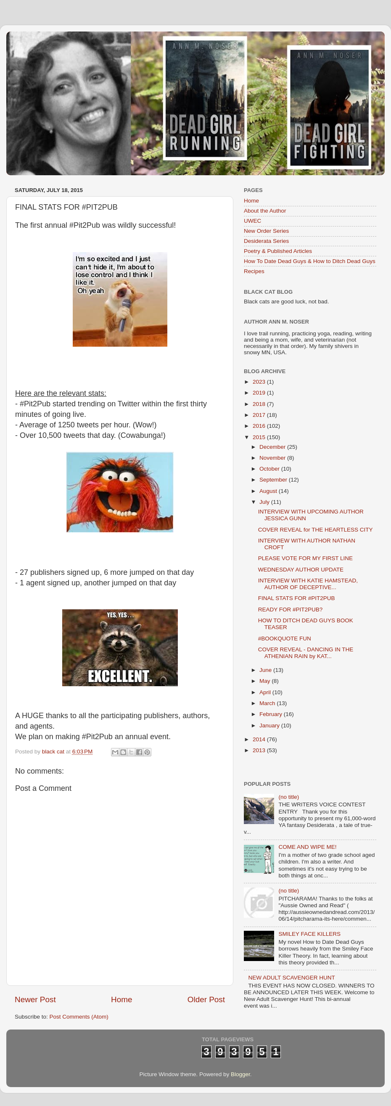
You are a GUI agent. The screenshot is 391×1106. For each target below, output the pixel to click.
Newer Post (35, 999)
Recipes (254, 271)
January (270, 725)
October (270, 469)
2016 (260, 426)
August (269, 491)
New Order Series (266, 231)
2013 (260, 750)
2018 (260, 404)
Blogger (240, 1074)
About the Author (265, 211)
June (266, 670)
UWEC (252, 221)
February (271, 714)
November (273, 458)
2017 (260, 415)
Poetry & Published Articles (278, 251)
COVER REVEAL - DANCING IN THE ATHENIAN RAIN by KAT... (306, 652)
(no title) (288, 797)
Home (121, 999)
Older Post (206, 999)
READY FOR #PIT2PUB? (290, 609)
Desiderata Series (266, 241)
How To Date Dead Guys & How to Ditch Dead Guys (309, 261)
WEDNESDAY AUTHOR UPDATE (300, 569)
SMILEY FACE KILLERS (309, 934)
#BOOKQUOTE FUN (284, 638)
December (273, 447)
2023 (260, 382)
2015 (260, 437)
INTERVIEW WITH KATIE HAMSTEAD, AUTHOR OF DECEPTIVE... (308, 583)
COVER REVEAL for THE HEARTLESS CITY (315, 530)
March (268, 703)
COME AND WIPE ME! (307, 847)
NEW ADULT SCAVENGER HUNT (291, 977)
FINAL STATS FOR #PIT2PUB (296, 598)
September (274, 480)
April (265, 692)
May (265, 681)
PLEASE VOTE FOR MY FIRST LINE (305, 558)
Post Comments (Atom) (79, 1017)
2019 (260, 393)
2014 (260, 739)
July (265, 502)
